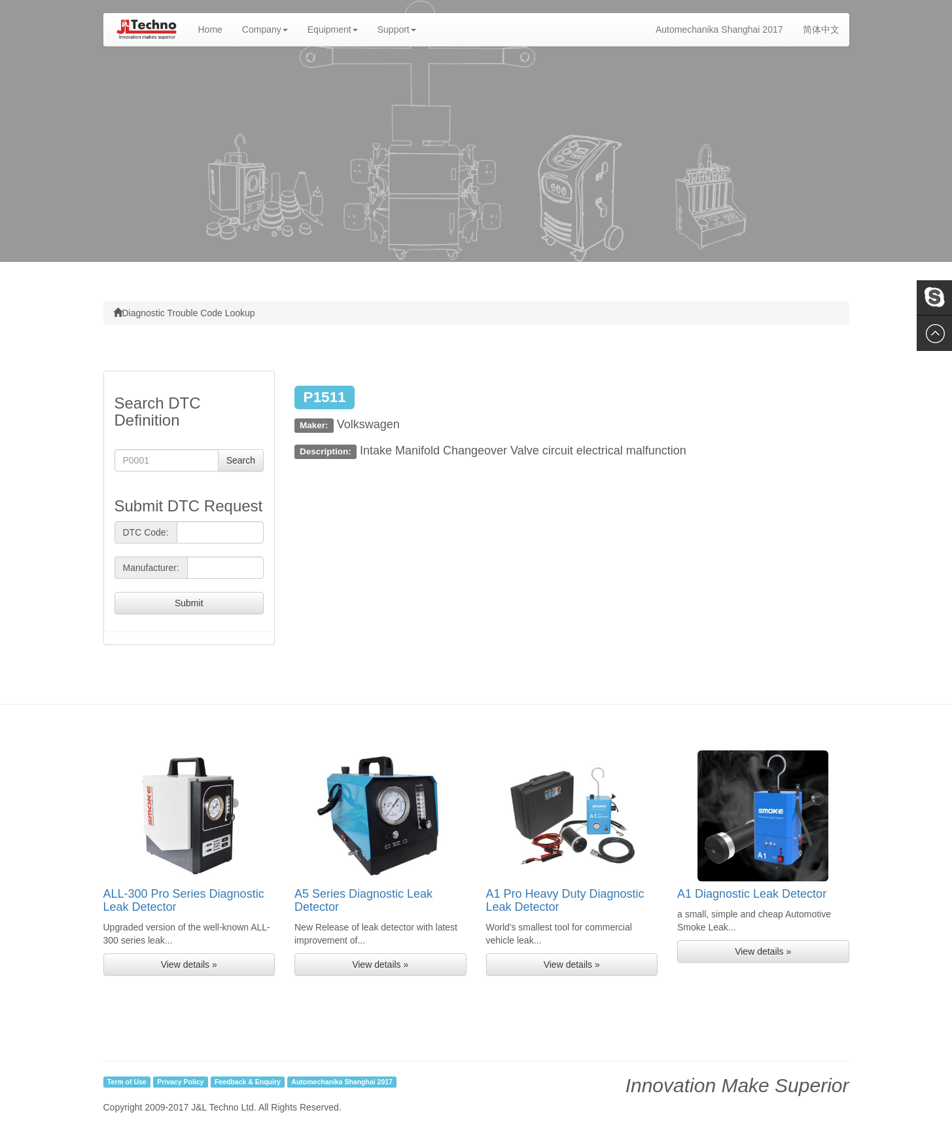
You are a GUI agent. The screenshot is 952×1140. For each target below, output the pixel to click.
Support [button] (397, 29)
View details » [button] (189, 964)
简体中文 (821, 29)
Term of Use (127, 1082)
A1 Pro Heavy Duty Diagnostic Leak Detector (565, 900)
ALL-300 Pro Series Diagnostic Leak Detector (183, 900)
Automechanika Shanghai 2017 (719, 29)
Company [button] (265, 29)
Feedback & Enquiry (248, 1082)
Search (240, 460)
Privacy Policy (180, 1082)
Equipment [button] (333, 29)
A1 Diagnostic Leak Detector (751, 893)
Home (215, 28)
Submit (189, 603)
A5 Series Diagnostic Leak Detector (363, 900)
